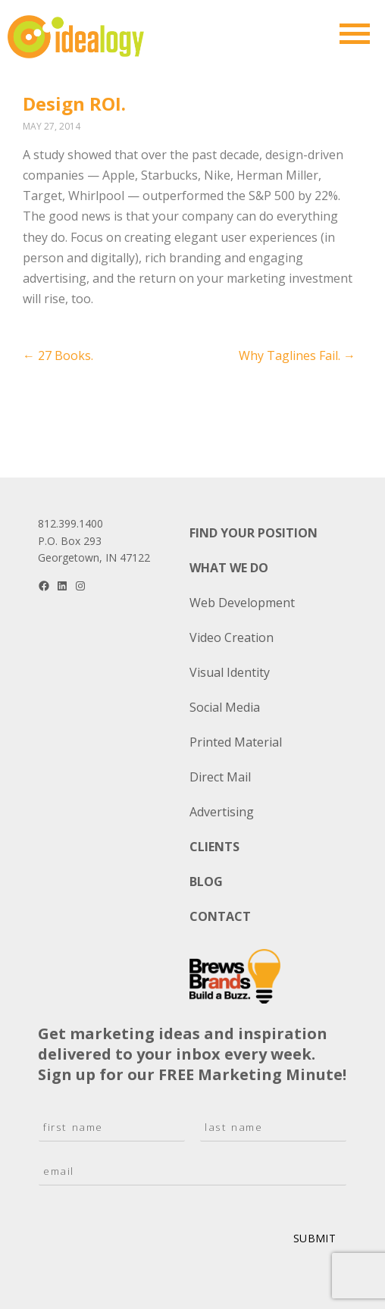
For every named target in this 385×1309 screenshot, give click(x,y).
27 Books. (58, 355)
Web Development (242, 602)
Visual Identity (229, 672)
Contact (220, 916)
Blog (206, 881)
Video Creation (231, 637)
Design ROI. (74, 103)
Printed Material (235, 742)
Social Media (224, 707)
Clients (214, 846)
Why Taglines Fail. (297, 355)
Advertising (221, 811)
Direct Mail (220, 777)
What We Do (228, 567)
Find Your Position (253, 533)
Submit (314, 1238)
